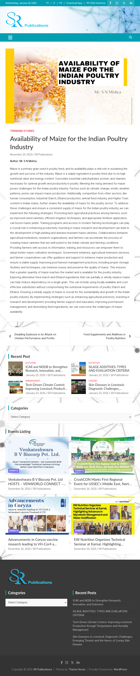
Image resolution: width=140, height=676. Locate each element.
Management (33, 381)
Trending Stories (22, 131)
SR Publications (43, 154)
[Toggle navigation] (10, 37)
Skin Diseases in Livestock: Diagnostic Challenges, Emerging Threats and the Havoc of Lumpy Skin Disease (108, 390)
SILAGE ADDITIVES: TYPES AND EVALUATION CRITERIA (109, 368)
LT (54, 3)
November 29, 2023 (21, 154)
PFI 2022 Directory (96, 3)
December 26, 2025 (19, 488)
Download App (74, 3)
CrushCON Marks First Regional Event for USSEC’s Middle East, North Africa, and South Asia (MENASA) (102, 483)
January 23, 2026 (35, 375)
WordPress (120, 669)
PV (60, 3)
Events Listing (19, 431)
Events (13, 470)
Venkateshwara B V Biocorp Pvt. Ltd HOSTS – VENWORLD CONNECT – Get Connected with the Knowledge (35, 483)
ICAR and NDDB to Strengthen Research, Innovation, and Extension (47, 370)
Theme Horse (77, 669)
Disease (93, 381)
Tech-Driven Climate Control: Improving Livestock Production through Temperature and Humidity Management (47, 390)
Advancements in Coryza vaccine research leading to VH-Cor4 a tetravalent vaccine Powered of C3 (34, 544)
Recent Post (20, 356)
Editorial (31, 363)
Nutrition (94, 363)
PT (47, 3)
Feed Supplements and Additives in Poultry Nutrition (104, 336)
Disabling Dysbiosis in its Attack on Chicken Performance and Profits (35, 336)
